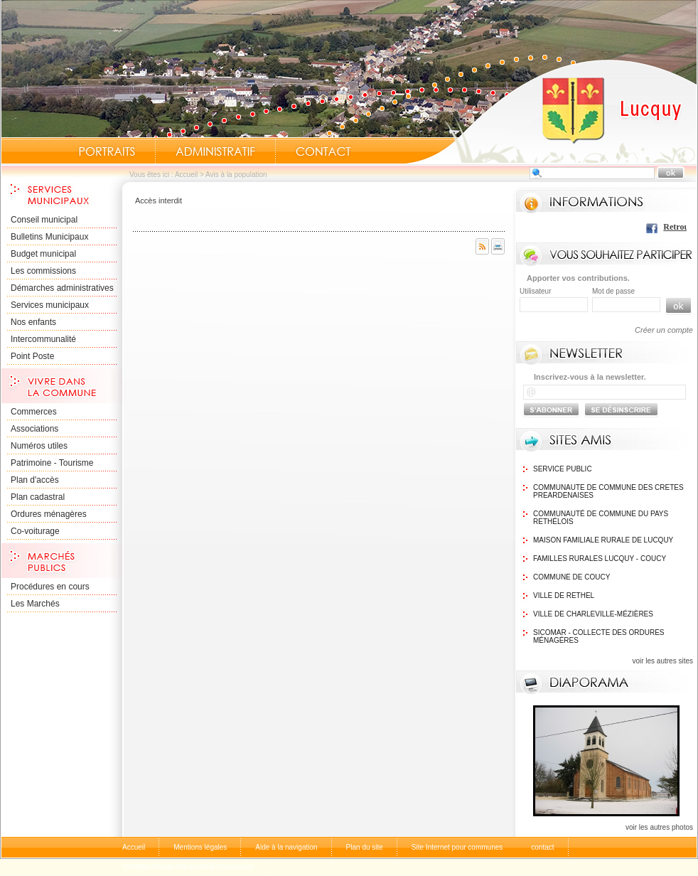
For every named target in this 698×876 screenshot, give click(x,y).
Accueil (551, 111)
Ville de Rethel (563, 595)
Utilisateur (535, 291)
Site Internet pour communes (457, 847)
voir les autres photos (659, 827)
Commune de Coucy (571, 577)
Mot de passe (613, 291)
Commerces (34, 412)
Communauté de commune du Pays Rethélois (600, 517)
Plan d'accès (35, 480)
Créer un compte (664, 330)
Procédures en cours (50, 587)
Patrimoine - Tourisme (52, 463)
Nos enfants (33, 322)
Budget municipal (43, 254)
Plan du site (364, 847)
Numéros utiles (39, 446)
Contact (323, 151)
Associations (34, 429)
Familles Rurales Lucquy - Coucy (599, 558)
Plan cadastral (38, 497)
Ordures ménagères (49, 514)
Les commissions (43, 271)
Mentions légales (200, 847)
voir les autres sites (662, 661)
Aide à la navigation (286, 847)
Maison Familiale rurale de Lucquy (603, 540)
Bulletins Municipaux (49, 237)
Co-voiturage (35, 531)
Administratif (215, 151)
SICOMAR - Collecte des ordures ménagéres (598, 636)
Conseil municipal (44, 220)
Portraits (106, 151)
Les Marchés (35, 604)
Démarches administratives (62, 288)
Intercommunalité (43, 339)
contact (542, 847)
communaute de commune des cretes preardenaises (608, 491)
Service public (562, 469)
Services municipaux (50, 305)
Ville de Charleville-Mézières (593, 614)
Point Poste (32, 356)
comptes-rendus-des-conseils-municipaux (188, 866)
